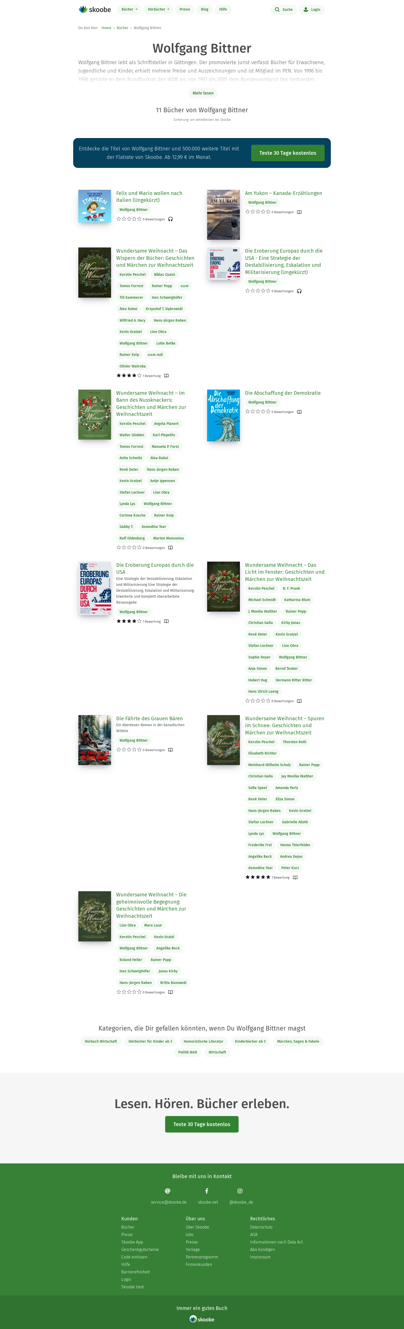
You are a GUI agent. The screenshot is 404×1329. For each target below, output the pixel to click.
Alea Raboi (128, 309)
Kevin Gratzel (131, 332)
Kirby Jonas (290, 623)
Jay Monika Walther (297, 776)
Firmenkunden (199, 1264)
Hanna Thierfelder (295, 845)
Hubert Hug (257, 680)
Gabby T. (126, 527)
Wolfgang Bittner (134, 210)
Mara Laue (153, 925)
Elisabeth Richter (262, 753)
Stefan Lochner (132, 492)
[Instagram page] (241, 1196)
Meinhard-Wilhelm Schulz (269, 765)
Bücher (128, 9)
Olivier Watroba (133, 366)
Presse (192, 1242)
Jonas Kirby (168, 971)
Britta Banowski (173, 983)
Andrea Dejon (291, 856)
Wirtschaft (217, 1052)
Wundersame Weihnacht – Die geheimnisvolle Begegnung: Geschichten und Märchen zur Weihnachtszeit (151, 905)
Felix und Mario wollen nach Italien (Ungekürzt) (149, 196)
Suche (284, 9)
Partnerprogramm (202, 1257)
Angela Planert (166, 424)
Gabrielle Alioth (295, 822)
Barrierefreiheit (135, 1272)
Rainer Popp (162, 286)
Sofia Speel (257, 788)
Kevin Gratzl (164, 937)
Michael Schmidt (262, 600)
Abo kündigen (262, 1249)
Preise (185, 9)
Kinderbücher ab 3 (250, 1041)
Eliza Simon (285, 799)
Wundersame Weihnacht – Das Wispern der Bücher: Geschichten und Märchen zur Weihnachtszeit (155, 258)
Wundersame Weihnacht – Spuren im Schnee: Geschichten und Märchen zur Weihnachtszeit (284, 725)
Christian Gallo (260, 623)
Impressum (260, 1257)
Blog (204, 9)
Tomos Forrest (131, 286)
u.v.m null (155, 355)
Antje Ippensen (162, 481)
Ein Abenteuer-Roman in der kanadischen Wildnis (150, 728)
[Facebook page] (208, 1196)
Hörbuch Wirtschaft (101, 1041)
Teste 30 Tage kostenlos (287, 153)
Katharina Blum (297, 600)
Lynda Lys (127, 504)
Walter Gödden (132, 435)
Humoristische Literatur (203, 1041)
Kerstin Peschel (133, 274)
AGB (254, 1234)
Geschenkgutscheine (140, 1249)
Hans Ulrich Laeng (263, 691)
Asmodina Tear (154, 527)
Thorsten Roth (294, 742)
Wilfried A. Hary (132, 320)
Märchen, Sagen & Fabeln (298, 1041)
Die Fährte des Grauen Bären (149, 718)
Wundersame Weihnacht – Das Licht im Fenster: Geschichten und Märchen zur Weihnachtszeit (285, 572)
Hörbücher (157, 9)
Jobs (189, 1234)
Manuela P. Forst (165, 446)
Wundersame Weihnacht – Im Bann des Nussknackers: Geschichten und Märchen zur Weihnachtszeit (151, 403)
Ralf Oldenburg (132, 538)
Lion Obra (158, 332)
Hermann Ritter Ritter (294, 680)
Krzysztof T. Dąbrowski (164, 309)
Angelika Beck (260, 856)
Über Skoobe (197, 1227)
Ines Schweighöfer (167, 297)
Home (106, 28)
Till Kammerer (131, 297)
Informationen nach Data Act (276, 1242)
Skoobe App (132, 1242)
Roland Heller (131, 960)
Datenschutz (261, 1227)
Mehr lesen (203, 93)
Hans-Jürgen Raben (170, 320)
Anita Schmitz (131, 458)
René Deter (129, 469)
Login (312, 9)
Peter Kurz (290, 868)
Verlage (193, 1249)
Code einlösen (134, 1257)
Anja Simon (257, 668)
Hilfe (223, 9)
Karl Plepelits (164, 435)
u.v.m (185, 286)
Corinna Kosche (133, 515)
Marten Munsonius (168, 538)
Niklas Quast (164, 274)
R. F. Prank (291, 588)
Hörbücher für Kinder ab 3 (150, 1041)
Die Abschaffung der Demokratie (283, 393)
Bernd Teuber (286, 668)
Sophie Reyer (259, 657)
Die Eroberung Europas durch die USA (155, 568)
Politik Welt (187, 1052)
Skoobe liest (132, 1286)
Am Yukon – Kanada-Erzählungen (283, 193)
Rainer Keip (129, 355)
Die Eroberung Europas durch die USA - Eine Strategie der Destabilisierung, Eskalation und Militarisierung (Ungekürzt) (284, 261)
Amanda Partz (286, 788)
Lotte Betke (165, 343)
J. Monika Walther (262, 611)
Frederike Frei (260, 845)
